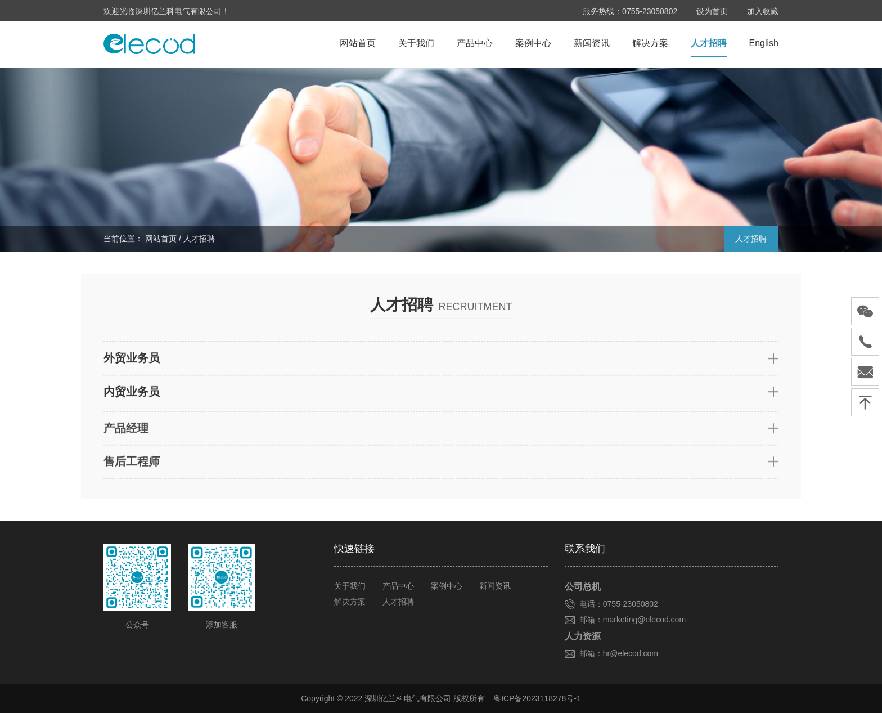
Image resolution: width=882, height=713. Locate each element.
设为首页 (712, 11)
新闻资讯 (592, 45)
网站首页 (358, 45)
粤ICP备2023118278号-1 (537, 698)
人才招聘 (709, 45)
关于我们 (416, 45)
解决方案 (650, 45)
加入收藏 (762, 11)
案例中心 (533, 45)
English (763, 45)
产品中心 (475, 45)
